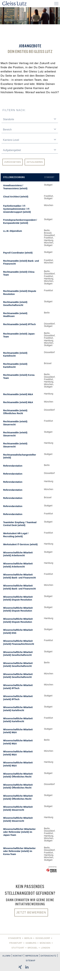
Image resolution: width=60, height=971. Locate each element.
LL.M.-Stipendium (12, 231)
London (45, 948)
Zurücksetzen (12, 162)
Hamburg (31, 943)
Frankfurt (15, 943)
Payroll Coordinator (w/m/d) (18, 252)
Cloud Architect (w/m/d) (15, 196)
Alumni (6, 956)
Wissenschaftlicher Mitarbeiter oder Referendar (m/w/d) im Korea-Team (19, 851)
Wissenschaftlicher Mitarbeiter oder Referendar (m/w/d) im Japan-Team (19, 832)
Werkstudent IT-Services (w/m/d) (20, 544)
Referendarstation (12, 465)
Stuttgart (18, 948)
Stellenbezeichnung (14, 177)
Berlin (28, 938)
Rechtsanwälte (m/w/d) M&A (18, 394)
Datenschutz (48, 956)
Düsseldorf (43, 938)
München (45, 943)
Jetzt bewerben (31, 912)
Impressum (31, 956)
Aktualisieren (35, 162)
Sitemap (30, 960)
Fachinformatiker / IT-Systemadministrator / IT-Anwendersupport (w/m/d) (17, 209)
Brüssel (33, 948)
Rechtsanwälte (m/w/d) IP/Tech (19, 324)
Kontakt (18, 956)
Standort (49, 177)
